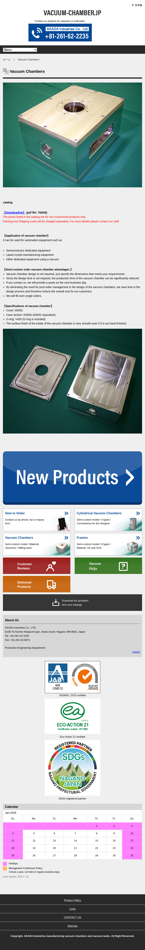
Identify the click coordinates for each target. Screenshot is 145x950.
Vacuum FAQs (95, 566)
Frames (82, 537)
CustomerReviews (24, 566)
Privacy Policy (72, 900)
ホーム (7, 59)
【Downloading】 (14, 212)
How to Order (15, 513)
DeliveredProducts (24, 584)
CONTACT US (72, 917)
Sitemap (72, 926)
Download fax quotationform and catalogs (75, 602)
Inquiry (136, 651)
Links (72, 908)
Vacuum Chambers (19, 537)
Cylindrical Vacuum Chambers (99, 513)
